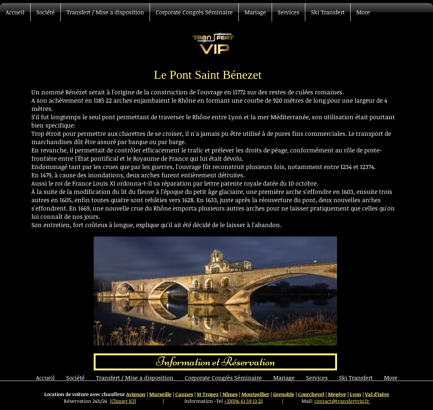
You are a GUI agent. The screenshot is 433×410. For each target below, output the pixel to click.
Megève (337, 394)
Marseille (160, 394)
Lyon (355, 394)
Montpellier (255, 394)
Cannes (184, 394)
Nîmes (230, 394)
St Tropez (208, 394)
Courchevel (311, 394)
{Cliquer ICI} (123, 401)
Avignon (135, 394)
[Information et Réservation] (215, 361)
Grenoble (283, 394)
